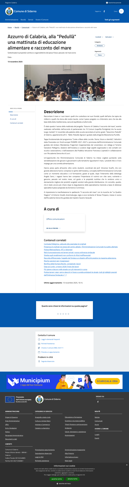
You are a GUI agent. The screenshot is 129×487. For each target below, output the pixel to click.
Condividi (99, 37)
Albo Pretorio (69, 453)
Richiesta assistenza (42, 460)
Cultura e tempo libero (42, 421)
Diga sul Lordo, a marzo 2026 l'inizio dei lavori (61, 266)
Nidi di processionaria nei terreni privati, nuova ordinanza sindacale (69, 252)
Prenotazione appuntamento (45, 450)
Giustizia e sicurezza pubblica (75, 421)
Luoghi (97, 434)
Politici (7, 432)
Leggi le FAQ (39, 457)
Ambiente (68, 428)
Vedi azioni (109, 37)
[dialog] (64, 475)
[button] (64, 484)
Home (10, 27)
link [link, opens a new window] (84, 475)
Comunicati (25, 27)
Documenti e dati (11, 439)
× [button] (126, 465)
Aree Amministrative (12, 421)
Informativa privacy (71, 457)
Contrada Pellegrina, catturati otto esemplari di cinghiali (65, 244)
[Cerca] (121, 11)
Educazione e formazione (73, 417)
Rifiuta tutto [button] (72, 479)
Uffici (7, 424)
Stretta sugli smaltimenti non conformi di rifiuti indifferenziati (67, 255)
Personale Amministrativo (14, 435)
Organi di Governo (11, 417)
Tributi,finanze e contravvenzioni (76, 424)
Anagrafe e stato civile (42, 417)
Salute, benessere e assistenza (75, 431)
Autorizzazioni (70, 435)
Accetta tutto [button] (57, 479)
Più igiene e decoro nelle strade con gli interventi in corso (65, 269)
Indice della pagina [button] (16, 108)
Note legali (68, 460)
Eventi (97, 438)
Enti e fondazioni (11, 428)
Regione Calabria (11, 2)
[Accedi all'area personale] (113, 2)
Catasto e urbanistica (42, 428)
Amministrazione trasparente (75, 450)
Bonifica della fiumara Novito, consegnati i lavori (62, 263)
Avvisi (97, 424)
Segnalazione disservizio (43, 453)
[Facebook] (103, 11)
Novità (17, 27)
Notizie (97, 417)
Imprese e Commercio (42, 424)
